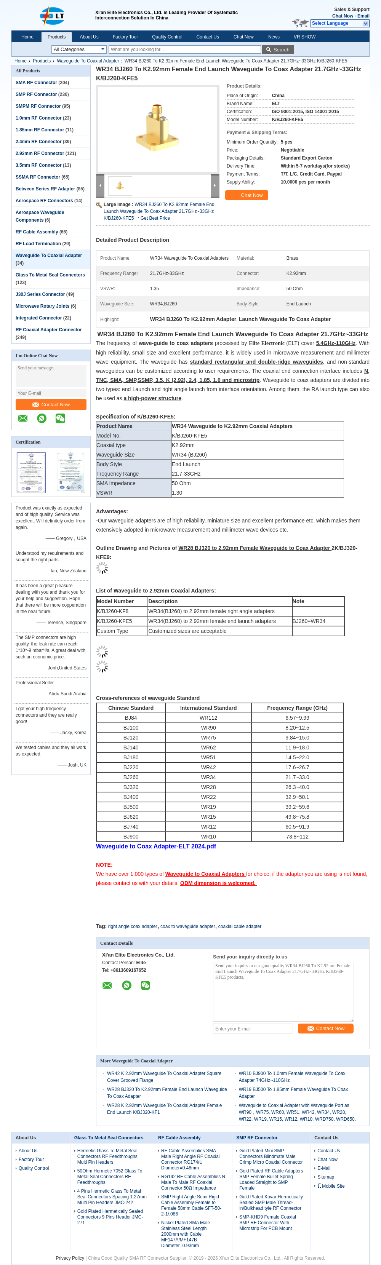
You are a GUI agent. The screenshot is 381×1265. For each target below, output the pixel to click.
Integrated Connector (39, 318)
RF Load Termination (38, 243)
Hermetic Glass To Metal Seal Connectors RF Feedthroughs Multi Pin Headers (107, 1156)
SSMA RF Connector (38, 177)
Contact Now (51, 404)
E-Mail (323, 1168)
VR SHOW (304, 37)
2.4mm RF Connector (39, 141)
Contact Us (208, 37)
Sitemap (325, 1177)
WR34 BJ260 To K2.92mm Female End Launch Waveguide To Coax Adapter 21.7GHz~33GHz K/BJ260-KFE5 (159, 211)
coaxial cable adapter (239, 926)
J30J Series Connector (40, 294)
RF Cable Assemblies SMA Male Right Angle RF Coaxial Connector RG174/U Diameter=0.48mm (190, 1159)
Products (57, 37)
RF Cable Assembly (37, 232)
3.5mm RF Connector (39, 165)
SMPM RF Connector (38, 106)
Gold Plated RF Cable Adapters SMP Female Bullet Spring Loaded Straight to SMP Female (271, 1179)
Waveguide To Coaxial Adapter (88, 61)
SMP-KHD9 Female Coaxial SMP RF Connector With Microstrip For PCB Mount (267, 1222)
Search (282, 50)
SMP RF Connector (36, 94)
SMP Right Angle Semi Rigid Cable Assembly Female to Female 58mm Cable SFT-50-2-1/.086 (191, 1205)
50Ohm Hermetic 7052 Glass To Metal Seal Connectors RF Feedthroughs (109, 1176)
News (274, 37)
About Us (89, 37)
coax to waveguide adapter (187, 926)
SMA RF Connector (36, 82)
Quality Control (167, 37)
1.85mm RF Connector (40, 130)
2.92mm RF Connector (40, 153)
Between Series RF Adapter (45, 189)
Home (27, 37)
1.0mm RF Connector (39, 118)
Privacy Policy (70, 1258)
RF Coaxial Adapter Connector (49, 329)
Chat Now (342, 16)
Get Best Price (155, 218)
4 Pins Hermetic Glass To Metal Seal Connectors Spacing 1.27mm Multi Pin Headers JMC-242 (112, 1196)
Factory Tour (125, 37)
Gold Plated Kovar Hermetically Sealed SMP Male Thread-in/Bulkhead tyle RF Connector (271, 1202)
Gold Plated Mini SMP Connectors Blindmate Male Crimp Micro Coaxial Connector (271, 1156)
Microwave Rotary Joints (42, 306)
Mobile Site (330, 1186)
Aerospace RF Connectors (44, 200)
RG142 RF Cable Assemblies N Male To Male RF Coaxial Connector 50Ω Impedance (193, 1182)
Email (363, 16)
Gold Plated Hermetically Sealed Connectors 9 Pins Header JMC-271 (110, 1217)
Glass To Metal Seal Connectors (50, 275)
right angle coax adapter (132, 926)
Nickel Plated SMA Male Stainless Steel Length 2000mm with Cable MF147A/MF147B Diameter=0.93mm (185, 1234)
